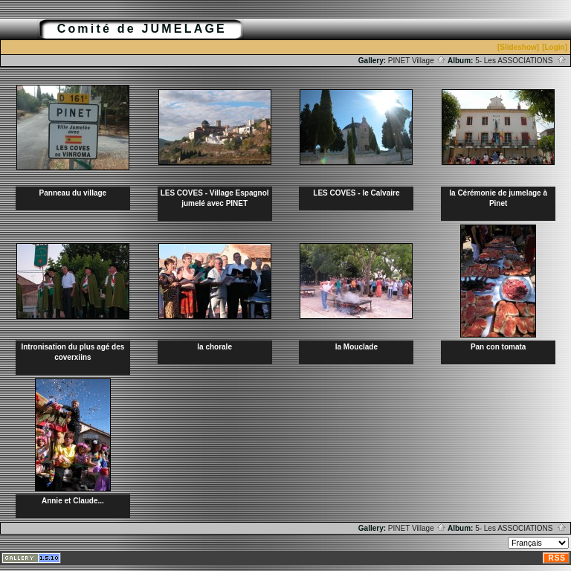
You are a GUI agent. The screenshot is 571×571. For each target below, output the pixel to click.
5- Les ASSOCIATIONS (521, 61)
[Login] (554, 47)
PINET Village (417, 61)
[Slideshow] (518, 47)
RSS (557, 558)
